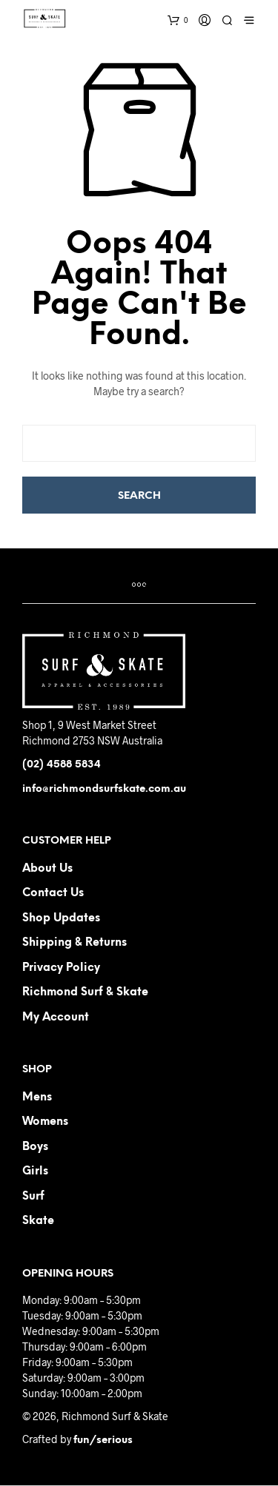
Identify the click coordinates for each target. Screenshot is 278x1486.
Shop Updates (61, 918)
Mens (37, 1097)
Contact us (53, 893)
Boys (35, 1147)
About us (47, 869)
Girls (35, 1171)
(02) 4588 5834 (61, 764)
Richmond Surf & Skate (85, 992)
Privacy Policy (61, 968)
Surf (33, 1197)
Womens (45, 1122)
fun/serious (103, 1440)
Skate (38, 1221)
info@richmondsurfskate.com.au (104, 789)
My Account (55, 1017)
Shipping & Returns (74, 943)
